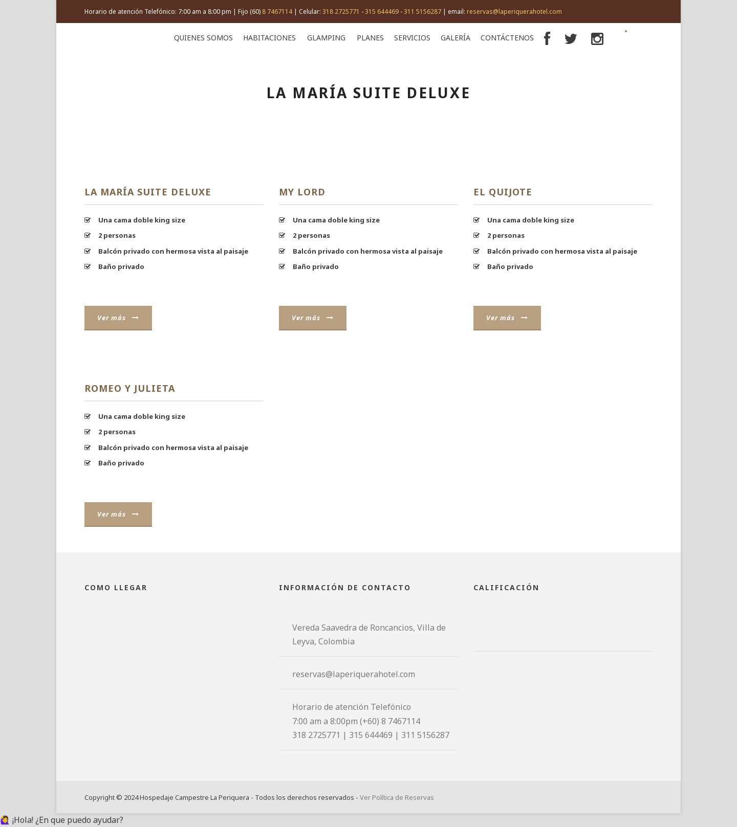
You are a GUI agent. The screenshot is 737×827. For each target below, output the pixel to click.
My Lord (302, 192)
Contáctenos (507, 37)
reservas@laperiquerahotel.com (514, 11)
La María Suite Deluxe (147, 192)
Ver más (118, 317)
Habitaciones (269, 37)
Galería (455, 37)
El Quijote (502, 192)
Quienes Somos (203, 37)
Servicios (412, 37)
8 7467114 (277, 11)
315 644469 (382, 11)
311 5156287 (422, 11)
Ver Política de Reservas (397, 797)
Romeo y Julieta (129, 388)
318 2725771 (341, 11)
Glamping (326, 37)
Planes (370, 37)
